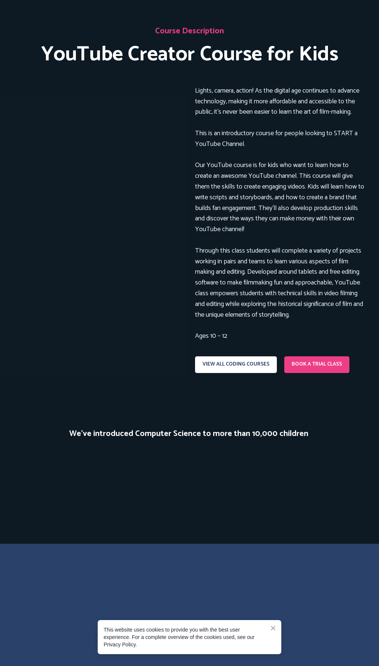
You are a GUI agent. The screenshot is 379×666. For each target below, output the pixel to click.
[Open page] (99, 138)
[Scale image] (36, 472)
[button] (236, 364)
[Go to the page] (69, 581)
